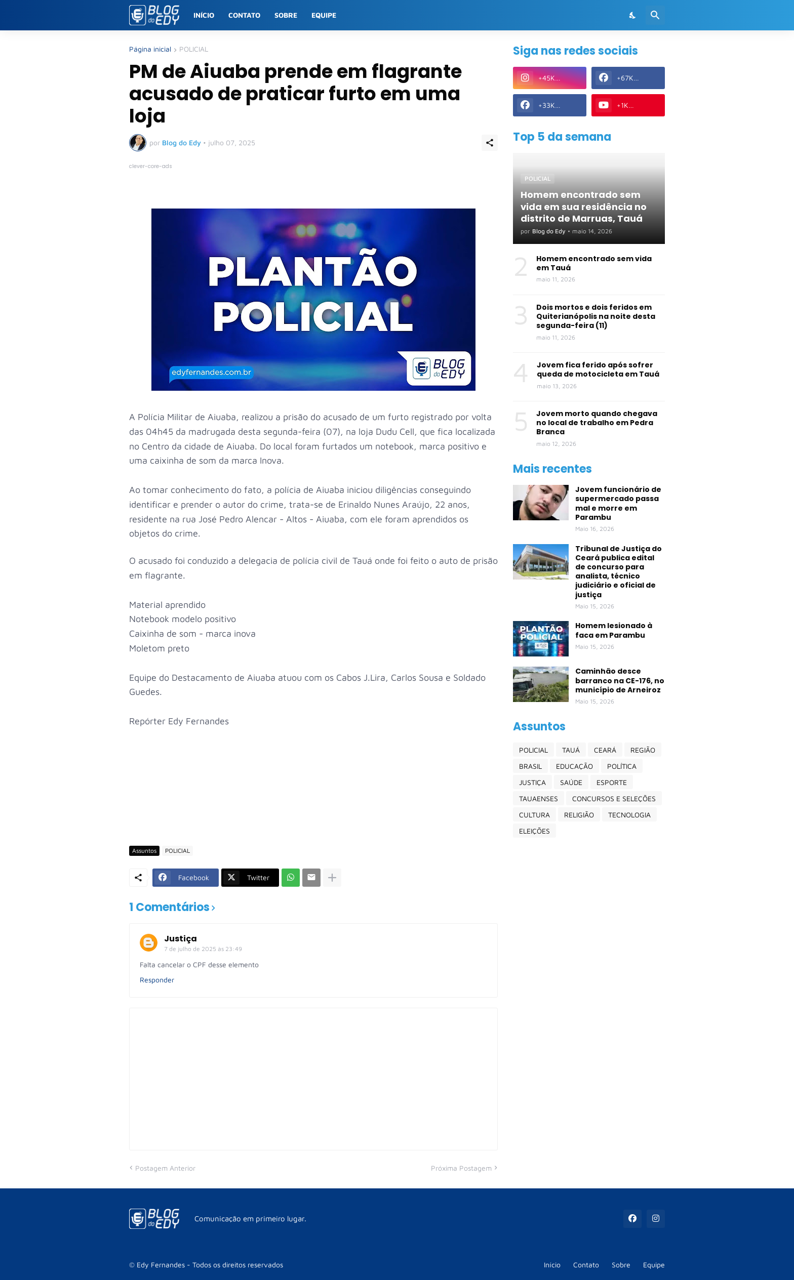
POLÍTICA (622, 766)
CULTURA (534, 814)
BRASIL (530, 766)
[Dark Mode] (633, 15)
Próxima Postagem (461, 1168)
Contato (244, 15)
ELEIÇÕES (534, 831)
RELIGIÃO (579, 814)
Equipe (323, 15)
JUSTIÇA (532, 782)
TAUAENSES (538, 798)
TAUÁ (571, 750)
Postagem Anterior (165, 1168)
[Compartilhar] (490, 143)
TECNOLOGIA (629, 814)
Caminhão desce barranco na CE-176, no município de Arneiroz (619, 680)
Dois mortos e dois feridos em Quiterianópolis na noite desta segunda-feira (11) (595, 317)
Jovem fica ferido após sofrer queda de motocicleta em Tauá (598, 369)
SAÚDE (571, 782)
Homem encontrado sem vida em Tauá (594, 263)
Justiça (180, 938)
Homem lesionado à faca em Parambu (613, 630)
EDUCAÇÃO (574, 766)
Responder (157, 979)
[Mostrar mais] (332, 878)
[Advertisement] (313, 808)
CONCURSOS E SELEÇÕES (614, 798)
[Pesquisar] (655, 15)
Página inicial (150, 49)
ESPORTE (612, 782)
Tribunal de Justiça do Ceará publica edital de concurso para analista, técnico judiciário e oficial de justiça (618, 571)
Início (203, 15)
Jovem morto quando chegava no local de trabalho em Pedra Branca (596, 423)
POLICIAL (193, 49)
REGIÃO (642, 750)
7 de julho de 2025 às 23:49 (203, 949)
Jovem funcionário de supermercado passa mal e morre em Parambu (618, 503)
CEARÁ (605, 750)
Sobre (285, 15)
